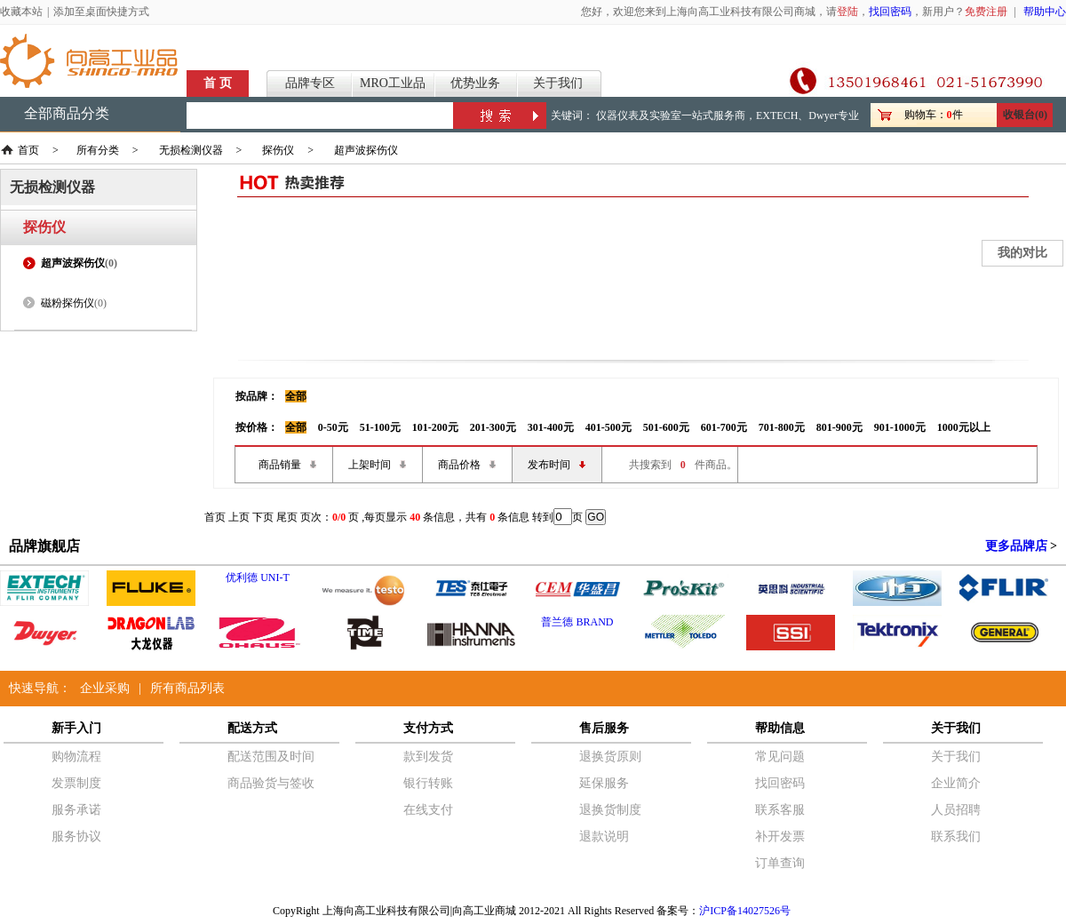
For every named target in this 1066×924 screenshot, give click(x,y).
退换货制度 (610, 809)
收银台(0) (1025, 114)
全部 (295, 396)
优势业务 (475, 83)
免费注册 (986, 11)
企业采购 (105, 688)
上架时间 (369, 464)
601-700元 (724, 427)
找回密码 (890, 11)
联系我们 (956, 836)
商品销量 (280, 464)
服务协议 (76, 836)
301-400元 (551, 427)
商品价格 (459, 464)
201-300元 (493, 427)
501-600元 (666, 427)
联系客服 (780, 809)
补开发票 (780, 836)
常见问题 (780, 756)
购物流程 (76, 756)
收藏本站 (21, 11)
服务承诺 (76, 809)
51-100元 (380, 427)
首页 (28, 150)
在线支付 (428, 809)
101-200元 (435, 427)
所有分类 (97, 150)
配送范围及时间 (270, 756)
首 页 (217, 83)
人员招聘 (956, 809)
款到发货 (428, 756)
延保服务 (604, 783)
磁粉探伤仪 (67, 303)
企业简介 (956, 783)
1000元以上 (963, 427)
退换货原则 (610, 756)
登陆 (847, 11)
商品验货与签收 (270, 783)
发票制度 (76, 783)
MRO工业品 (393, 83)
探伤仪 (278, 150)
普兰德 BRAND (577, 622)
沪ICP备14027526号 (745, 910)
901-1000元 (900, 427)
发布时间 (549, 464)
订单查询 (780, 863)
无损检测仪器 (191, 150)
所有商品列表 (187, 688)
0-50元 (333, 427)
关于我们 (558, 83)
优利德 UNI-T (258, 577)
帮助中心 (1044, 11)
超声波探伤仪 (366, 150)
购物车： (925, 114)
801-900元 (839, 427)
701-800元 (782, 427)
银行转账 (428, 783)
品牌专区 (310, 83)
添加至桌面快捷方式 (101, 11)
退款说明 (604, 836)
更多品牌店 (1016, 546)
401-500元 (608, 427)
